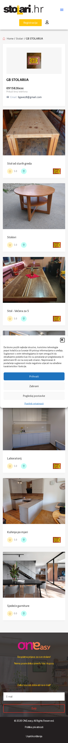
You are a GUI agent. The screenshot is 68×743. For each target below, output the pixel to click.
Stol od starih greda (19, 163)
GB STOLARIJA (17, 80)
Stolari (19, 38)
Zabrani (34, 386)
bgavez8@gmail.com (30, 97)
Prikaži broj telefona (17, 91)
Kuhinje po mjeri (17, 532)
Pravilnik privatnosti (34, 403)
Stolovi (11, 237)
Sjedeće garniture (18, 606)
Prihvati (34, 376)
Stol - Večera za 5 (18, 311)
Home (10, 38)
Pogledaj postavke (34, 395)
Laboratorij (14, 458)
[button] (62, 340)
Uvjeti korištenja (34, 736)
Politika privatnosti (34, 727)
